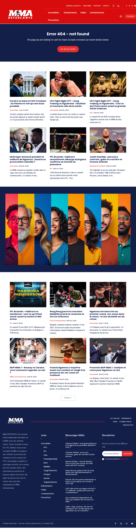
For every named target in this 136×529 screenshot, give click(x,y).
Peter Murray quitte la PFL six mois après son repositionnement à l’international (79, 474)
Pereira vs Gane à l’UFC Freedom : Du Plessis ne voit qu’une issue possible (28, 105)
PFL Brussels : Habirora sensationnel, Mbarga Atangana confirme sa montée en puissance (68, 162)
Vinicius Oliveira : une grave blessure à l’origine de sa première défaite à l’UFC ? (80, 447)
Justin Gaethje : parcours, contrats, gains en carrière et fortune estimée (106, 161)
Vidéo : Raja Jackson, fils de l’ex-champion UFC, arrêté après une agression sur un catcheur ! (79, 510)
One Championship (58, 322)
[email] (112, 455)
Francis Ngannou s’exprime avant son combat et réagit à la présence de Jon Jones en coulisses (67, 372)
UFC (91, 114)
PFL (51, 170)
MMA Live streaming (18, 378)
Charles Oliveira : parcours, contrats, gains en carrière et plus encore (80, 456)
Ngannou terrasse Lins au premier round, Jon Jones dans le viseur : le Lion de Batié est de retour (107, 316)
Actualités (14, 111)
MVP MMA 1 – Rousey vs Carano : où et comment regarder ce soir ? (27, 371)
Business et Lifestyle (98, 167)
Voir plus (68, 399)
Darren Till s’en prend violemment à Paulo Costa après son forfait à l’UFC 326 (80, 483)
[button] (118, 6)
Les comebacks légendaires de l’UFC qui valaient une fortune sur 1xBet (79, 501)
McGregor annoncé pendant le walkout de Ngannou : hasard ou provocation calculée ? (28, 161)
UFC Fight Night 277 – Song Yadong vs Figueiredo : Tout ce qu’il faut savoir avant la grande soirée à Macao (108, 106)
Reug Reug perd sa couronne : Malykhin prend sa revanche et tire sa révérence (67, 315)
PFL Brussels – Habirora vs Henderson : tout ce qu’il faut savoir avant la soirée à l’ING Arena (26, 316)
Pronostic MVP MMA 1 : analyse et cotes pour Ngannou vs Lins (108, 370)
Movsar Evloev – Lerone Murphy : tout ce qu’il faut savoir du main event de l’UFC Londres (79, 465)
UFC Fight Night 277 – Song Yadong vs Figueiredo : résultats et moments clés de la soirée (68, 105)
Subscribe (127, 455)
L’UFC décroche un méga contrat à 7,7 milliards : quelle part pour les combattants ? (80, 492)
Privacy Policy (124, 460)
